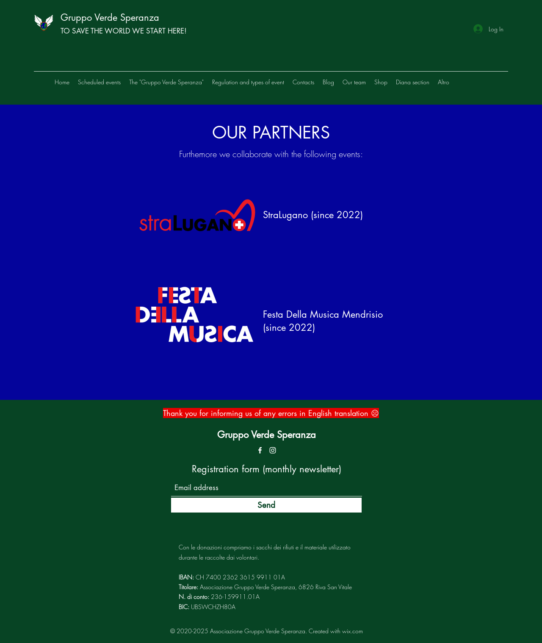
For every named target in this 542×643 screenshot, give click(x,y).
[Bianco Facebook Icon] (260, 450)
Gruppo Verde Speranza (110, 17)
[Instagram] (272, 450)
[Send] (266, 505)
